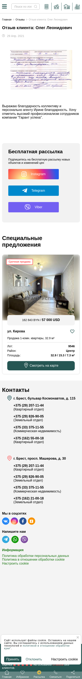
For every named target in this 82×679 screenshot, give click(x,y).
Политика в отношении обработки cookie (33, 559)
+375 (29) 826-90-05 (28, 416)
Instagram (34, 174)
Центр (70, 350)
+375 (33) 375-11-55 (28, 427)
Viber (33, 207)
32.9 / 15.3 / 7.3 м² (63, 355)
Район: (11, 350)
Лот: (10, 346)
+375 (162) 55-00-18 (28, 438)
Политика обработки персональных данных (35, 556)
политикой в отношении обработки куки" (37, 647)
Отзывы (20, 19)
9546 (71, 346)
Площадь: (14, 355)
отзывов (58, 664)
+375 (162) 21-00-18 (28, 498)
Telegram (33, 191)
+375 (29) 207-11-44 (28, 405)
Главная (7, 19)
